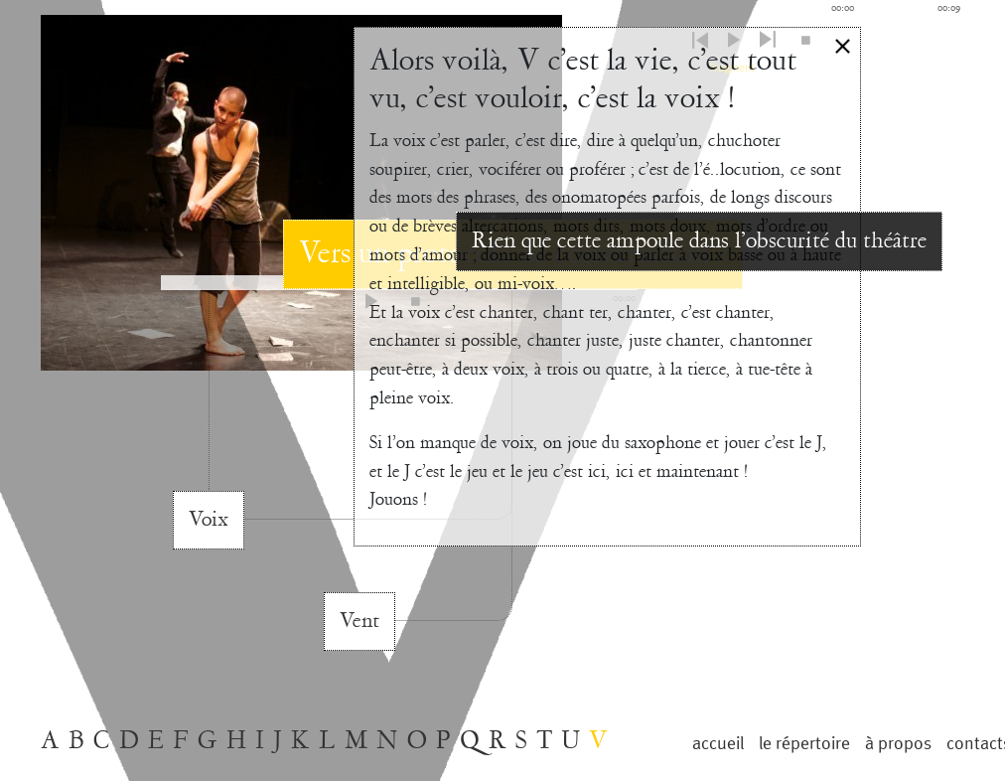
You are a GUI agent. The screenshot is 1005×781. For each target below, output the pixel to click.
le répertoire (804, 743)
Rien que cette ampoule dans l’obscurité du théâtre (699, 241)
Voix (208, 520)
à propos (898, 743)
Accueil (718, 743)
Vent (359, 621)
